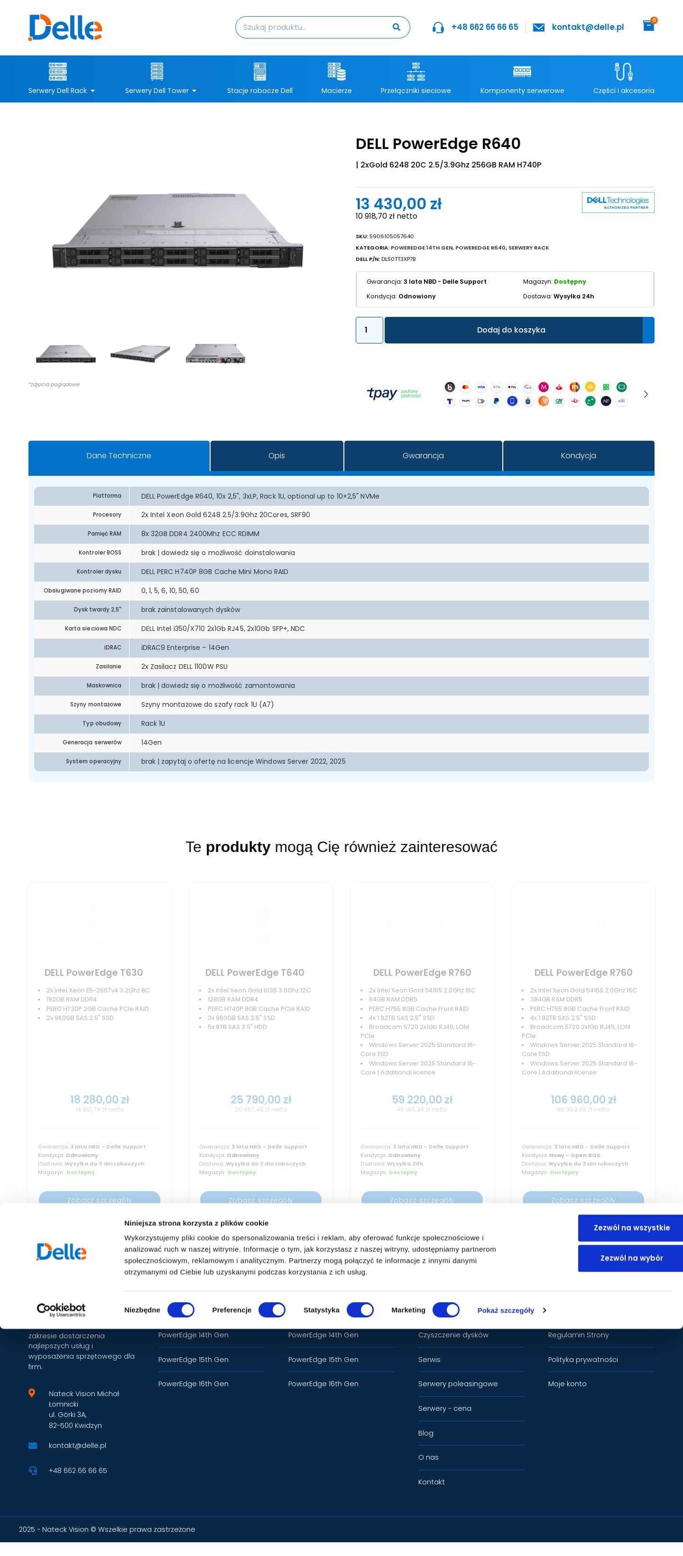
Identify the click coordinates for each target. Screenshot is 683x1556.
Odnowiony (404, 296)
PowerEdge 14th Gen (421, 247)
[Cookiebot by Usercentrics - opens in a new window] (61, 1537)
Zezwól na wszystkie (604, 1455)
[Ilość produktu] (369, 329)
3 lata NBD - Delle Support (430, 281)
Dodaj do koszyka (511, 329)
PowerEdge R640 (480, 247)
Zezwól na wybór (603, 1485)
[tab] (119, 455)
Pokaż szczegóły (506, 1537)
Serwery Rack (528, 247)
